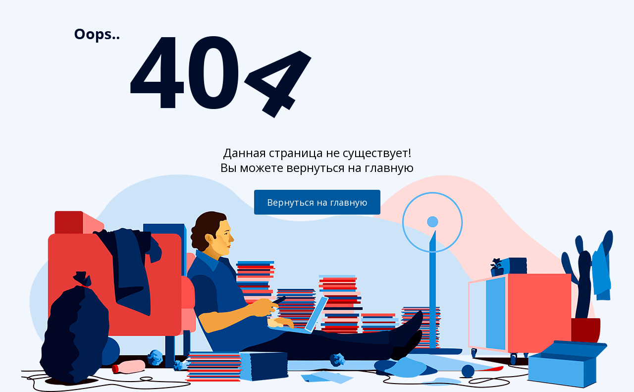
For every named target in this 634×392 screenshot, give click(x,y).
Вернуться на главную (317, 202)
